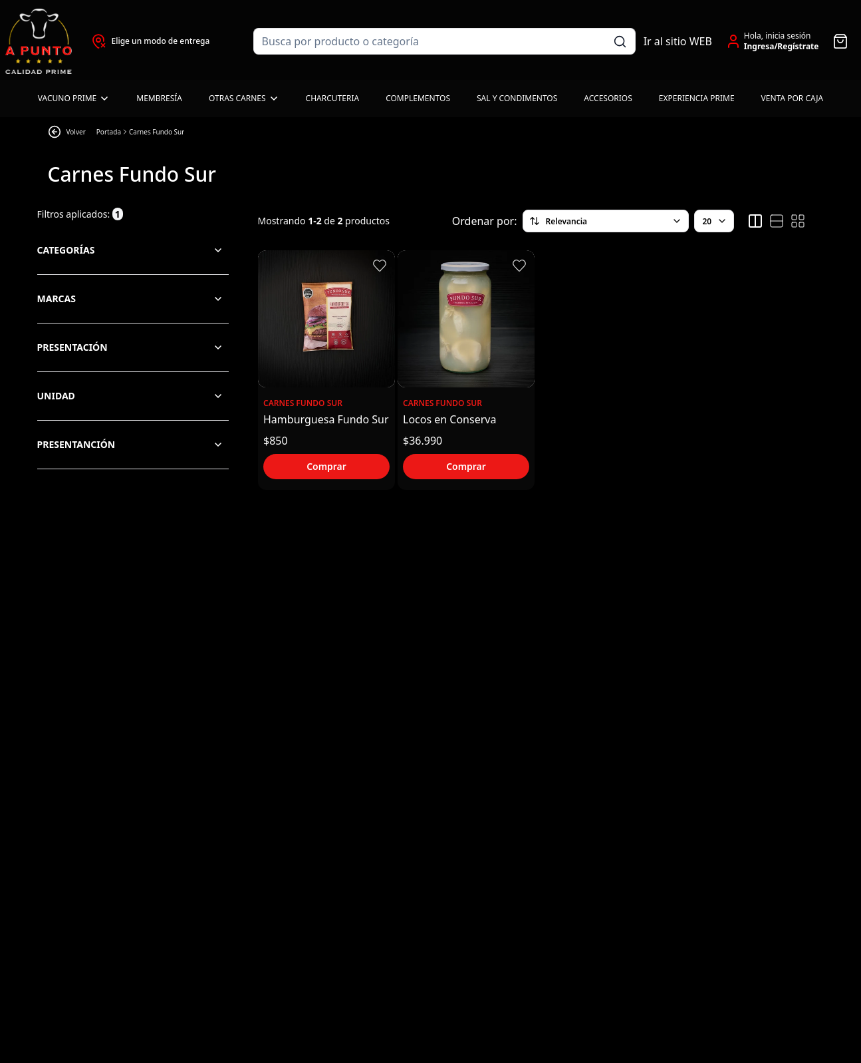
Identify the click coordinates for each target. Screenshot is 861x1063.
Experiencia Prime (697, 98)
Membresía (159, 98)
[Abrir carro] (840, 41)
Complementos (418, 98)
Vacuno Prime (74, 98)
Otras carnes (244, 98)
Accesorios (608, 98)
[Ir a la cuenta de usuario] (772, 41)
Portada (108, 131)
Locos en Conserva (449, 419)
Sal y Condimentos (517, 98)
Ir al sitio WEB (678, 41)
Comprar (326, 466)
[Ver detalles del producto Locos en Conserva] (466, 318)
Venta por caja (792, 98)
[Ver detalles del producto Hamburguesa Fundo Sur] (326, 318)
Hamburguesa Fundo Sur (326, 419)
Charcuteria (333, 98)
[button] (380, 266)
